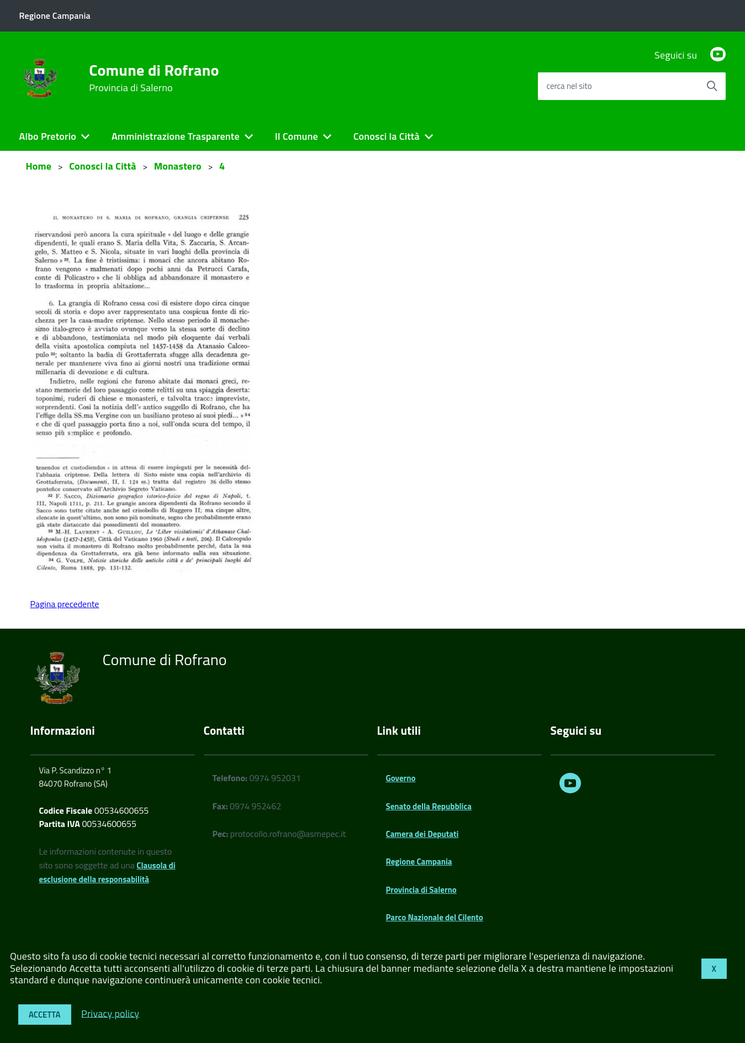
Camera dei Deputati (422, 834)
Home (39, 166)
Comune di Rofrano (154, 77)
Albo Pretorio (47, 136)
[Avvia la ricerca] (712, 86)
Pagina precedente (64, 603)
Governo (401, 778)
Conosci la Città (386, 136)
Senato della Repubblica (429, 806)
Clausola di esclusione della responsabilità (107, 872)
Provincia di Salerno (421, 889)
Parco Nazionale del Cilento (434, 917)
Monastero (178, 166)
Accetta (45, 1014)
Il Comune (296, 136)
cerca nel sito (568, 86)
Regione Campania (419, 861)
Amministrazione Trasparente (176, 136)
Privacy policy (110, 1012)
